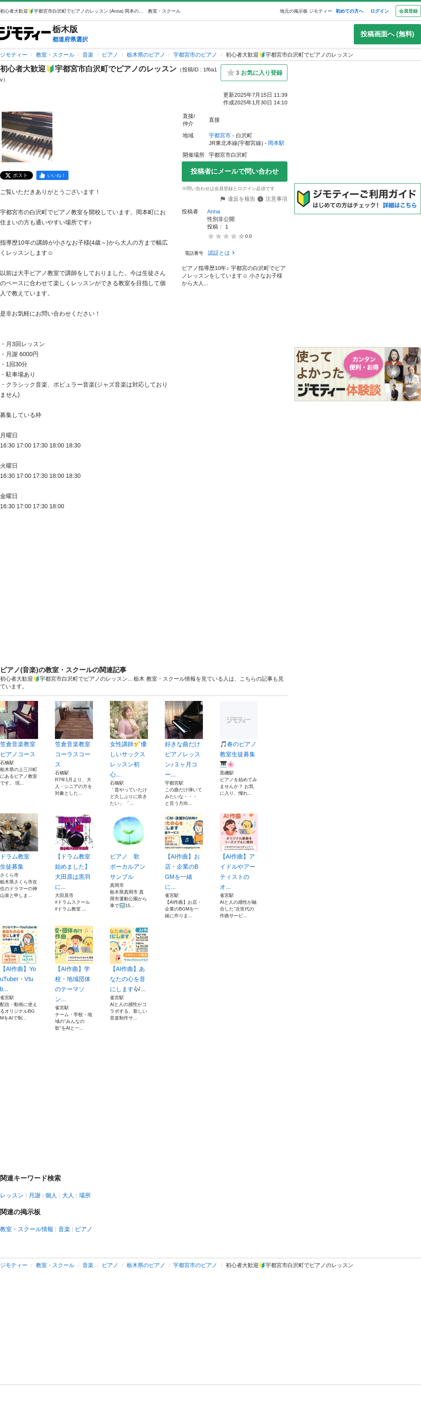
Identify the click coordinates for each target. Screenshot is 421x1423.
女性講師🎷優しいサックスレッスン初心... (129, 739)
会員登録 (408, 11)
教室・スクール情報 (26, 1229)
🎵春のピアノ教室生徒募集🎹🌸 (239, 734)
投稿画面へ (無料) (387, 34)
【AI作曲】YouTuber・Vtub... (19, 959)
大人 (68, 1195)
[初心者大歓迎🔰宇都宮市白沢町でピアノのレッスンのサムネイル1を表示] (27, 137)
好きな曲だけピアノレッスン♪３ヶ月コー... (184, 739)
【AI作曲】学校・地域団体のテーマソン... (74, 964)
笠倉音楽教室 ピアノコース (19, 729)
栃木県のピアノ (146, 55)
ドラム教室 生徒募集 (19, 841)
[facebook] (52, 175)
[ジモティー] (25, 34)
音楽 (87, 55)
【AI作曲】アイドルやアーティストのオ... (239, 851)
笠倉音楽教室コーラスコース (74, 734)
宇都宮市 (220, 135)
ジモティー (13, 55)
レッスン (12, 1195)
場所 (85, 1195)
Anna (213, 211)
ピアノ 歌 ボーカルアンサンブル (129, 846)
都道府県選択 (70, 39)
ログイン (379, 11)
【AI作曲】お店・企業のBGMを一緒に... (184, 851)
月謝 (35, 1195)
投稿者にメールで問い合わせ (235, 171)
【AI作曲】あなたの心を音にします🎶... (129, 959)
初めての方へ (350, 11)
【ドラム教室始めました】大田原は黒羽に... (74, 851)
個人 (51, 1195)
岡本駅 (276, 143)
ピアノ (110, 55)
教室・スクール (55, 55)
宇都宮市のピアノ (195, 55)
